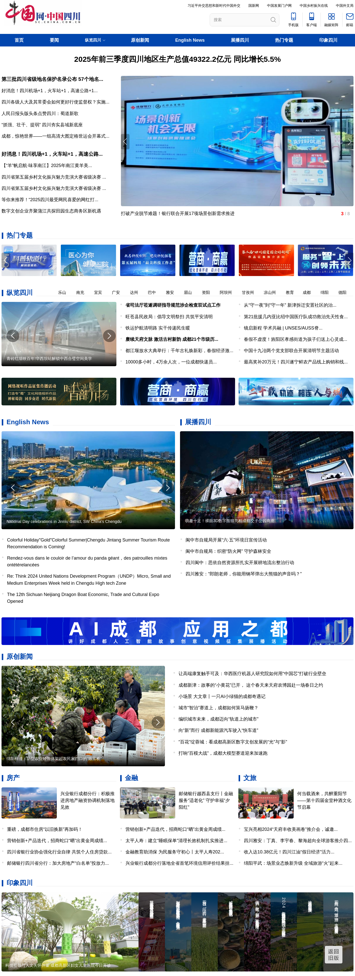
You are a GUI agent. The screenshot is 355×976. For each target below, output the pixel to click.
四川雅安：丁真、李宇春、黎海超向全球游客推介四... (298, 840)
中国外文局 (344, 6)
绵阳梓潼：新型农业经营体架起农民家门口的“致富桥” (54, 758)
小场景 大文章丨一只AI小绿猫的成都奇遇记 (222, 696)
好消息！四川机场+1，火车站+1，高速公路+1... (50, 90)
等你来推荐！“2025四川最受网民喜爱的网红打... (50, 199)
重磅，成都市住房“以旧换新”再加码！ (44, 829)
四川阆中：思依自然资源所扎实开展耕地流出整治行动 (240, 562)
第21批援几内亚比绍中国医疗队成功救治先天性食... (296, 316)
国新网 (253, 6)
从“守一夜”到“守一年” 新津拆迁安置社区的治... (290, 305)
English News (190, 40)
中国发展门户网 (279, 6)
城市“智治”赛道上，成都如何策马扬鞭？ (218, 707)
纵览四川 (20, 292)
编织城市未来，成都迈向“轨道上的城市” (218, 719)
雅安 (173, 292)
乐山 (66, 292)
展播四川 (240, 40)
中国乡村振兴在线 (314, 6)
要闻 (54, 40)
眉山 (191, 292)
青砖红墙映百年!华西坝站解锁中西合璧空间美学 (49, 358)
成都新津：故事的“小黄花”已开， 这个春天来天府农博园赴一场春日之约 (251, 685)
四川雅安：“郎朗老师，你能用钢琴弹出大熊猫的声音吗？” (244, 573)
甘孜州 (251, 292)
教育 (293, 292)
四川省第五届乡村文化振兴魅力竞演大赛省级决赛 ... (54, 177)
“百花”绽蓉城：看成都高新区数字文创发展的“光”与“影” (233, 741)
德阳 (346, 292)
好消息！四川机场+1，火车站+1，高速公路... (52, 154)
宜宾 (102, 292)
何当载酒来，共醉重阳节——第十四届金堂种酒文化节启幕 (324, 800)
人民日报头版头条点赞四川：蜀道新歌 (40, 113)
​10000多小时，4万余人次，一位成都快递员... (171, 361)
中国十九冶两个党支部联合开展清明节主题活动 (291, 350)
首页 (19, 40)
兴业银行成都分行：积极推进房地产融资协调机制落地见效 (87, 800)
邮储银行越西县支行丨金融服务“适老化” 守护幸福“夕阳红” (206, 800)
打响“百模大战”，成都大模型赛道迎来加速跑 (223, 753)
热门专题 (284, 40)
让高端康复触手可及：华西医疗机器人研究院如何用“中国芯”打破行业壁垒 (252, 673)
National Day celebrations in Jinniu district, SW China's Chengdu (64, 521)
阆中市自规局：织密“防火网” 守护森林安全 (228, 551)
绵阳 (328, 292)
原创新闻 (140, 40)
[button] (349, 260)
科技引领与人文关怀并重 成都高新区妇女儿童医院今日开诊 (58, 965)
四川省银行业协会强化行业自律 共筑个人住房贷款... (59, 851)
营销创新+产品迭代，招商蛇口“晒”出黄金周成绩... (57, 840)
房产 (13, 778)
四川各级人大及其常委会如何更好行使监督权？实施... (55, 101)
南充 (84, 292)
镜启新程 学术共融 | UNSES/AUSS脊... (283, 328)
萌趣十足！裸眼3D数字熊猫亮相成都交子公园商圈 (230, 521)
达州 (138, 292)
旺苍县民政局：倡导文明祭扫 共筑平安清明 (169, 316)
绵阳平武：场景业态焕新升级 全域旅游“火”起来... (293, 863)
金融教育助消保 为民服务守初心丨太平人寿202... (174, 851)
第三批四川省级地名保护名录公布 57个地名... (52, 79)
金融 (131, 778)
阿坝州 (229, 292)
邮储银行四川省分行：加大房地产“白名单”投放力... (58, 863)
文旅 (249, 778)
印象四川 (328, 40)
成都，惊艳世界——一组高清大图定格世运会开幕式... (55, 136)
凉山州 (273, 292)
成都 (310, 292)
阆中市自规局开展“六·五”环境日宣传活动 (226, 540)
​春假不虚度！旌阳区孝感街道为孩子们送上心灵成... (295, 339)
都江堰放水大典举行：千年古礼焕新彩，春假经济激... (179, 350)
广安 (119, 292)
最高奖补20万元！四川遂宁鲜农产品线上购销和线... (296, 361)
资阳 (209, 292)
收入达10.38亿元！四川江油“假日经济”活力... (289, 851)
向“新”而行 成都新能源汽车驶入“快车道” (218, 730)
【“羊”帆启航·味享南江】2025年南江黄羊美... (47, 165)
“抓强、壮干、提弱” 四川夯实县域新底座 (42, 124)
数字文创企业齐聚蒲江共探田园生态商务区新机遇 (51, 210)
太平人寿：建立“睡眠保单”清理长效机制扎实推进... (176, 840)
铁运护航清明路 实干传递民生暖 (157, 328)
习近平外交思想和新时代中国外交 (214, 6)
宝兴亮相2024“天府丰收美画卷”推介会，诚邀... (291, 829)
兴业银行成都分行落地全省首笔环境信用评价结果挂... (179, 863)
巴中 (155, 292)
